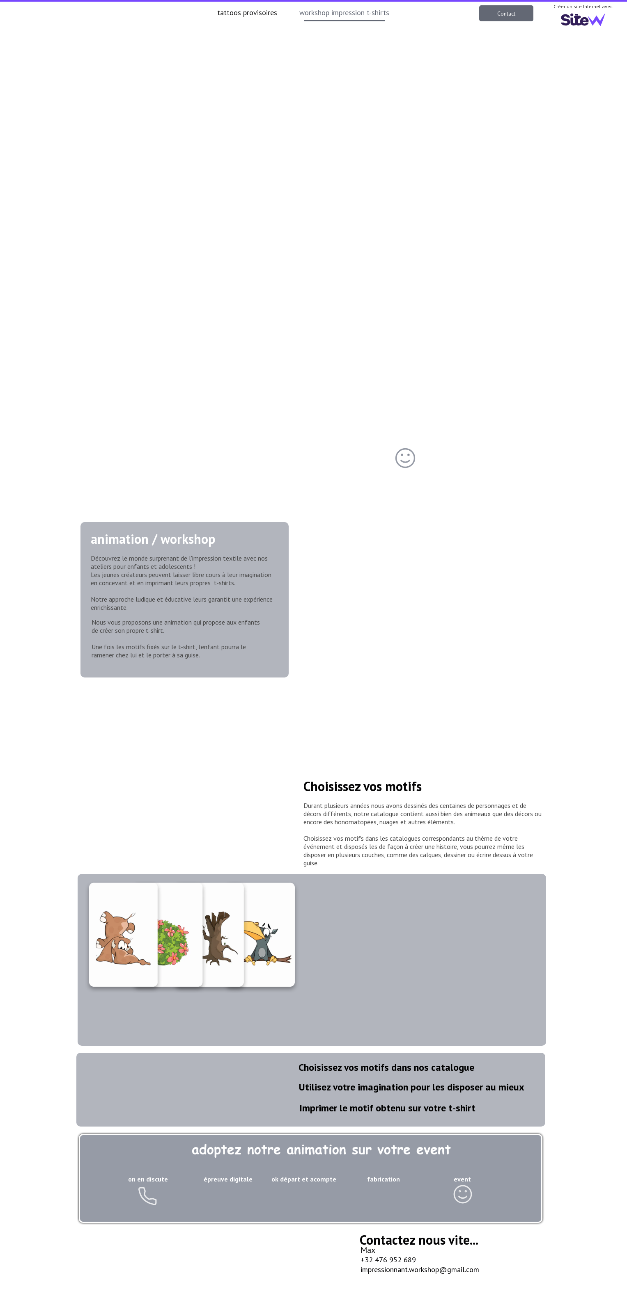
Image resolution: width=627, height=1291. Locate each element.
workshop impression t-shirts (344, 12)
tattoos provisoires (247, 12)
